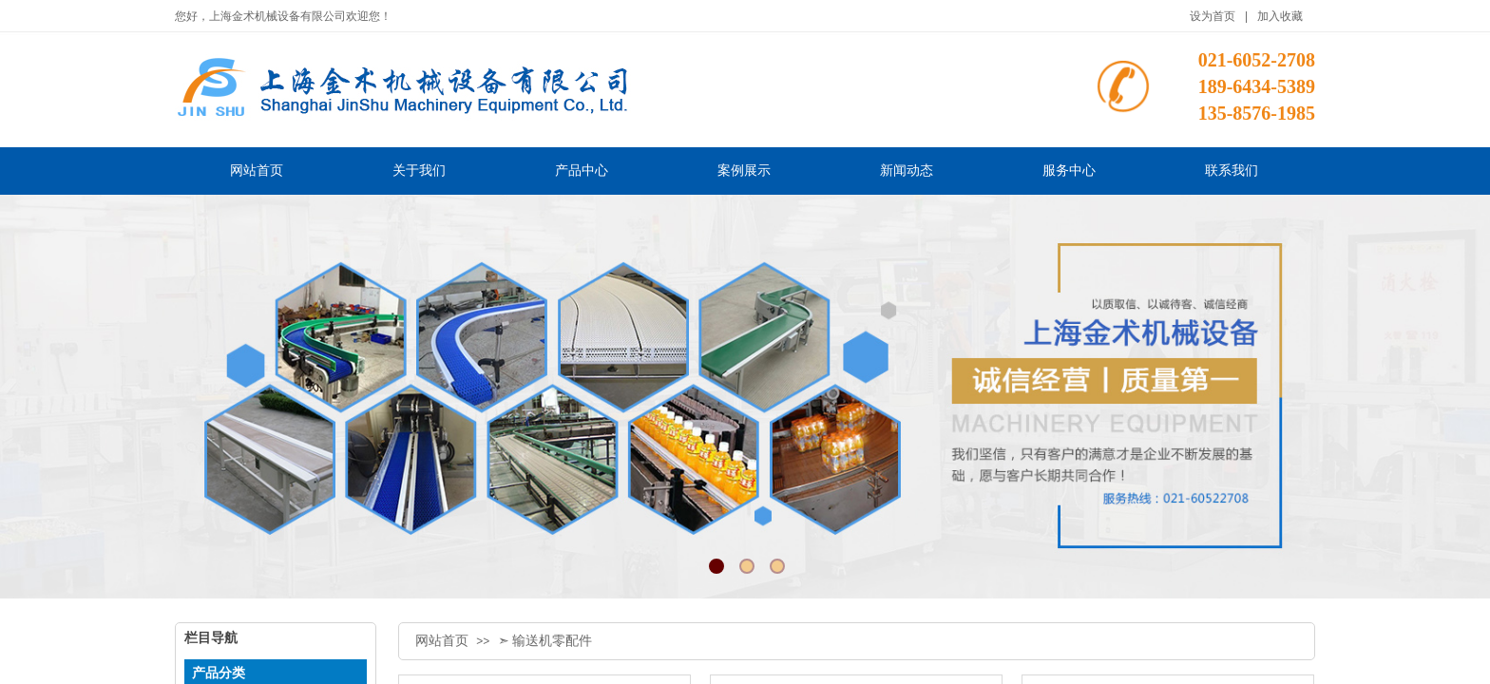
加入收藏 (1280, 16)
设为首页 (1212, 16)
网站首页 (441, 641)
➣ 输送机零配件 (545, 641)
